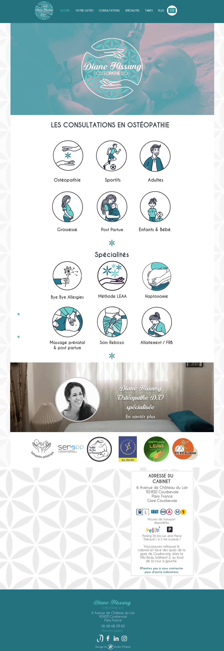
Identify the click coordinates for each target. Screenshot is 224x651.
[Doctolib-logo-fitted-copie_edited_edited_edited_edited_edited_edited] (99, 638)
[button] (109, 10)
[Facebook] (107, 638)
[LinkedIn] (116, 638)
